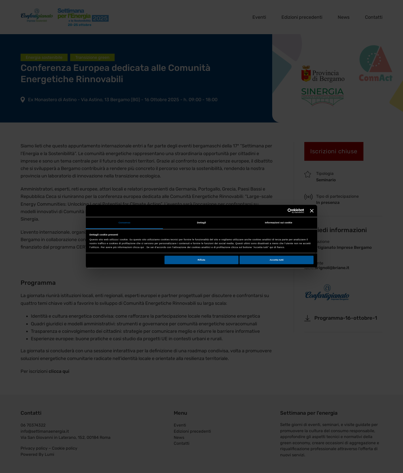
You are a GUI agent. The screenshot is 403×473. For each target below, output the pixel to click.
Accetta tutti (276, 260)
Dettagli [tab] (201, 222)
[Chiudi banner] (312, 211)
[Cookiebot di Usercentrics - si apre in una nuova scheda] (281, 211)
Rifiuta (201, 260)
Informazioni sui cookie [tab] (278, 222)
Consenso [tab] (124, 222)
